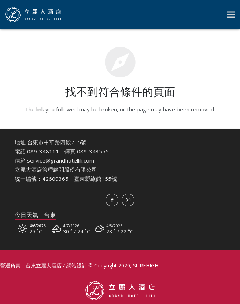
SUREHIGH (145, 265)
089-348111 (43, 151)
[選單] (231, 14)
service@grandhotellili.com (60, 160)
